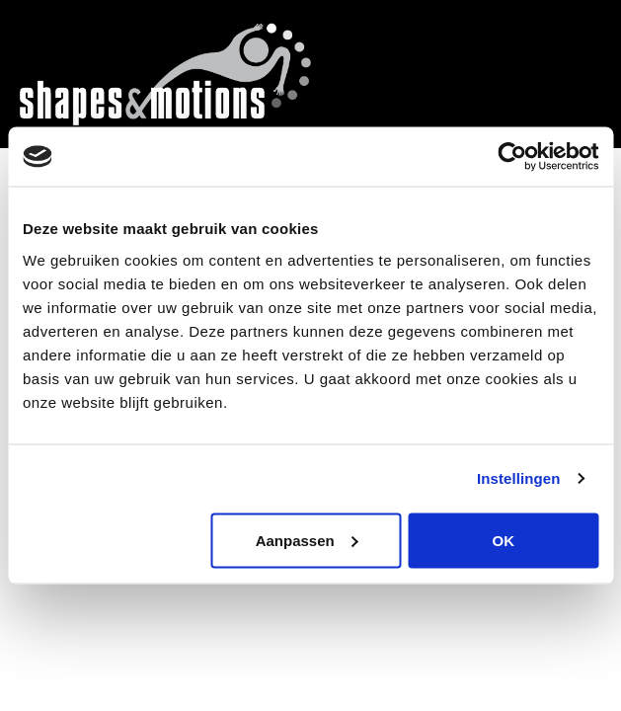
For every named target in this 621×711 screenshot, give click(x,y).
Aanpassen (307, 539)
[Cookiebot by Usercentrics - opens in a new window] (512, 157)
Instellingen (519, 478)
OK (504, 539)
